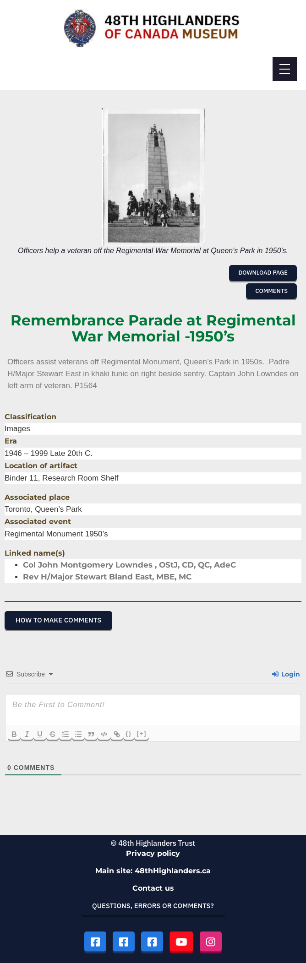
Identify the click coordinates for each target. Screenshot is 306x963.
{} (129, 733)
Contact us (153, 888)
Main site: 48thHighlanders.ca (153, 870)
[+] (142, 733)
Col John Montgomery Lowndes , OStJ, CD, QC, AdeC (129, 564)
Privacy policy (153, 853)
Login (286, 674)
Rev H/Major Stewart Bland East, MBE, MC (107, 576)
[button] (263, 273)
